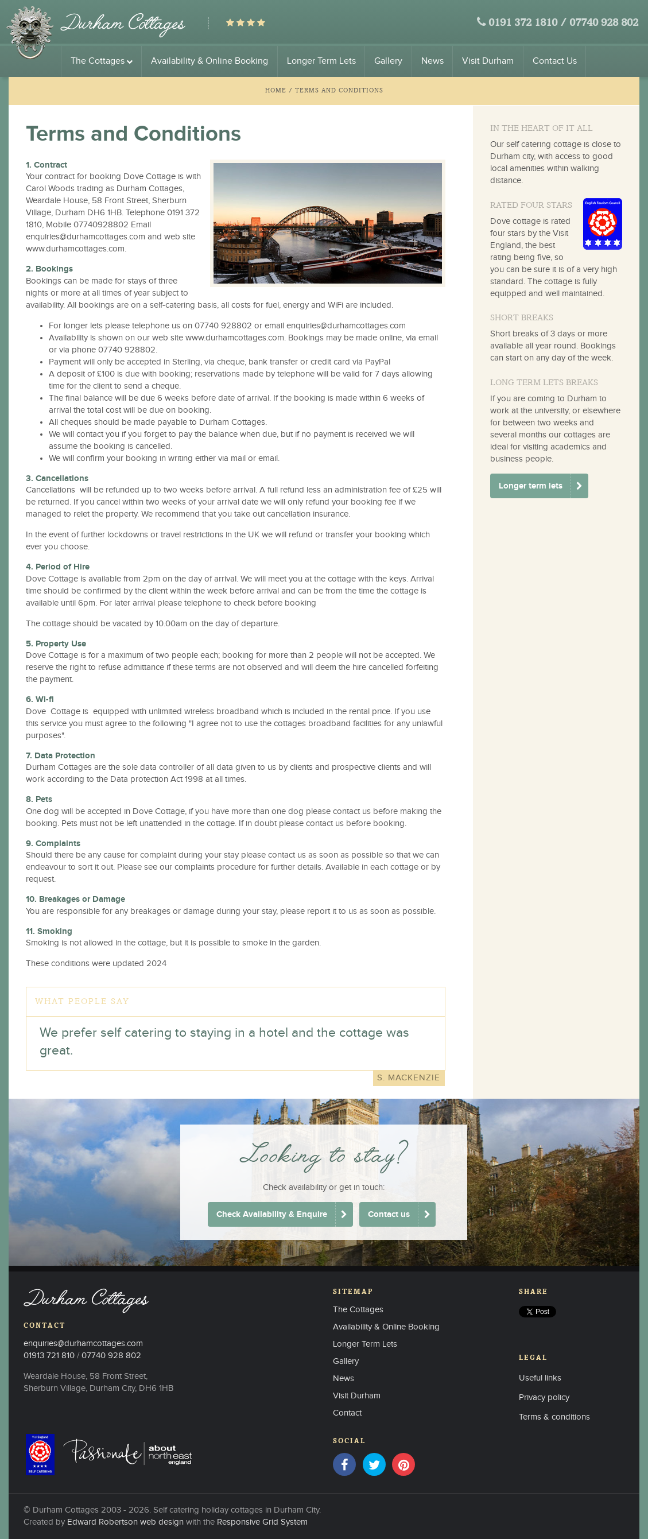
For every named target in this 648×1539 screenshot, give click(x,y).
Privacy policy (544, 1397)
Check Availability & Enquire (271, 1214)
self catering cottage (543, 144)
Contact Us (555, 61)
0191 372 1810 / (527, 23)
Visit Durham (488, 61)
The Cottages (102, 61)
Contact (347, 1413)
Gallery (388, 61)
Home (275, 90)
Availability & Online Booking (209, 61)
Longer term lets (530, 485)
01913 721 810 (49, 1355)
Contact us (389, 1214)
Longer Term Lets (321, 61)
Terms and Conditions (339, 90)
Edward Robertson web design (125, 1522)
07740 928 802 (603, 23)
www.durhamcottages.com (75, 249)
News (432, 61)
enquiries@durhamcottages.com (85, 237)
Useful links (540, 1378)
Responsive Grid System (262, 1522)
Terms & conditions (554, 1417)
